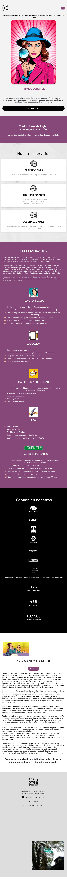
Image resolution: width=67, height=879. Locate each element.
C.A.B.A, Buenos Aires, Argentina (33, 793)
